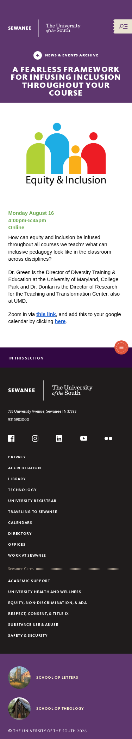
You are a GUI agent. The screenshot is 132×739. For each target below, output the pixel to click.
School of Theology (60, 708)
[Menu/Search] (123, 26)
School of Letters (57, 677)
